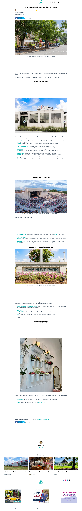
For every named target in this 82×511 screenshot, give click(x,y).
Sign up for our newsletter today (43, 419)
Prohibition (19, 143)
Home (2, 2)
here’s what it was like (42, 402)
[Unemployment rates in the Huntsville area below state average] (66, 463)
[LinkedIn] (54, 2)
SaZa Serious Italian (20, 153)
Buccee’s (18, 402)
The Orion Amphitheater (21, 234)
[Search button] (77, 2)
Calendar (14, 2)
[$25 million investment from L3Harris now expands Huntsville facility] (16, 463)
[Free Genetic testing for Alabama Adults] (69, 495)
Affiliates (21, 2)
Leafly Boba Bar (20, 151)
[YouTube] (58, 2)
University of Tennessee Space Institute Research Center (27, 309)
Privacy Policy (6, 509)
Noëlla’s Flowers (20, 399)
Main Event (19, 238)
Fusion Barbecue (20, 149)
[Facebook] (50, 2)
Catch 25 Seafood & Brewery (22, 156)
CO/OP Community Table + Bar (22, 146)
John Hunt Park (20, 311)
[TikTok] (56, 2)
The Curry (19, 150)
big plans (47, 311)
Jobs (17, 2)
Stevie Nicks (56, 234)
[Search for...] (68, 2)
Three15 (18, 314)
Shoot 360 (19, 242)
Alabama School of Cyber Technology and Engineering (27, 306)
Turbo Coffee (19, 154)
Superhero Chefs (20, 140)
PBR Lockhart (19, 144)
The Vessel (19, 315)
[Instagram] (52, 2)
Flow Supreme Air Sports (21, 241)
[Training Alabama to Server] (41, 495)
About (37, 2)
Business (6, 2)
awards (57, 235)
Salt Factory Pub (20, 147)
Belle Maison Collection (21, 400)
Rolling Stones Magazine (21, 237)
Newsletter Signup (27, 2)
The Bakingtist (19, 158)
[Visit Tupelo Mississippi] (13, 495)
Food (10, 2)
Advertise (33, 2)
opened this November (63, 311)
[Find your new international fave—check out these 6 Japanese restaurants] (41, 463)
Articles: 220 (41, 447)
